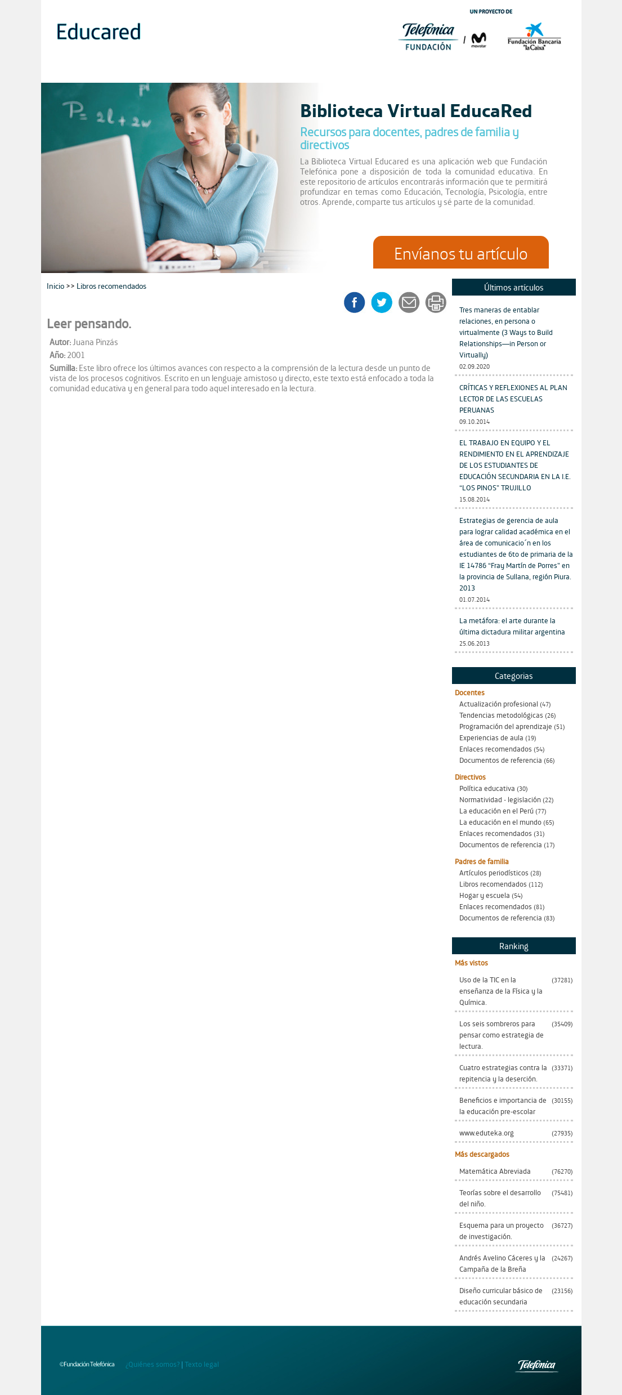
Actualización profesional (498, 703)
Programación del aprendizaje (505, 726)
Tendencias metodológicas (501, 714)
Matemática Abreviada (495, 1170)
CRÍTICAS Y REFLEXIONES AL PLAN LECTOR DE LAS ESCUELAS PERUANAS (513, 398)
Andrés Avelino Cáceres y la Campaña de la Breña (502, 1263)
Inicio (56, 285)
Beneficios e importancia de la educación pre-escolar (503, 1105)
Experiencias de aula (491, 737)
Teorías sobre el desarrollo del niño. (500, 1198)
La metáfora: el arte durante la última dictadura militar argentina (512, 626)
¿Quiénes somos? (153, 1363)
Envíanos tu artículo (461, 252)
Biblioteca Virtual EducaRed (416, 109)
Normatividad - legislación (500, 799)
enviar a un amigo (411, 302)
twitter (385, 302)
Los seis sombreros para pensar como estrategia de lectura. (501, 1034)
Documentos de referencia (500, 759)
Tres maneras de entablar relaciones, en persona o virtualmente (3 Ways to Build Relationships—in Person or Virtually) (506, 332)
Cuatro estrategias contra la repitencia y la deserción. (503, 1073)
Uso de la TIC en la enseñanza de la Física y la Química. (501, 990)
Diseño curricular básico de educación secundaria (501, 1296)
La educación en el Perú (496, 810)
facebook (358, 302)
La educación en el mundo (500, 821)
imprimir (435, 302)
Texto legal (202, 1363)
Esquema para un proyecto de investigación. (501, 1230)
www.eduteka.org (486, 1132)
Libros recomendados (493, 883)
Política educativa (487, 788)
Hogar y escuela (484, 894)
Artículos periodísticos (494, 872)
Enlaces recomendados (495, 748)
